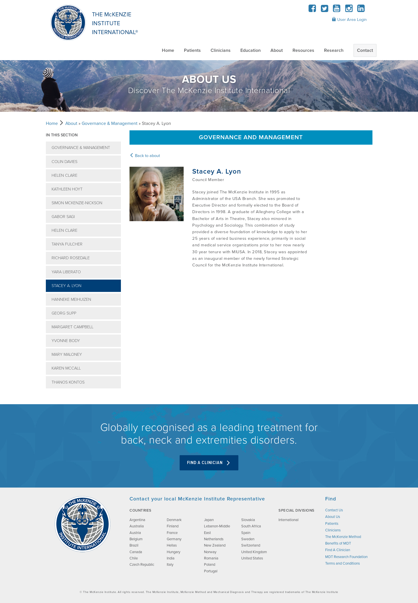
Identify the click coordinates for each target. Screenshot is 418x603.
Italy (170, 564)
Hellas (172, 545)
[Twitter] (324, 10)
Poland (209, 564)
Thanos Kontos (68, 382)
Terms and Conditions (342, 563)
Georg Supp (64, 313)
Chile (133, 558)
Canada (135, 552)
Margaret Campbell (72, 327)
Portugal (210, 571)
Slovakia (248, 520)
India (170, 558)
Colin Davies (64, 161)
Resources (303, 50)
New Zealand (214, 545)
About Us (332, 516)
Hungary (173, 552)
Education (250, 50)
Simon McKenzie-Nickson (77, 203)
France (172, 533)
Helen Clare (64, 175)
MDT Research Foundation (346, 557)
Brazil (133, 545)
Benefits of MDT (338, 543)
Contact (365, 50)
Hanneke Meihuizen (71, 299)
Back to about (144, 155)
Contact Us (334, 510)
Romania (211, 558)
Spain (245, 533)
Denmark (174, 520)
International (288, 520)
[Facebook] (312, 10)
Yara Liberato (66, 272)
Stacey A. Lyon (66, 285)
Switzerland (250, 545)
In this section (62, 135)
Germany (174, 539)
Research (334, 50)
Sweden (247, 539)
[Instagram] (348, 10)
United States (252, 558)
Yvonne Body (66, 340)
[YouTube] (336, 10)
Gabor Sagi (63, 216)
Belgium (136, 539)
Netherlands (213, 539)
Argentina (137, 520)
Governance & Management (110, 123)
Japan (209, 520)
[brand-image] (82, 524)
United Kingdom (254, 552)
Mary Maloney (67, 354)
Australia (136, 526)
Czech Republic (141, 564)
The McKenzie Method (343, 537)
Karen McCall (66, 368)
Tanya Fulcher (67, 244)
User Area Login (349, 19)
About (276, 50)
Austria (135, 533)
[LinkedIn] (361, 10)
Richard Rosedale (71, 258)
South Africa (251, 526)
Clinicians (221, 50)
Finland (172, 526)
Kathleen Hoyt (67, 189)
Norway (210, 552)
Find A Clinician (209, 463)
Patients (192, 50)
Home (168, 50)
